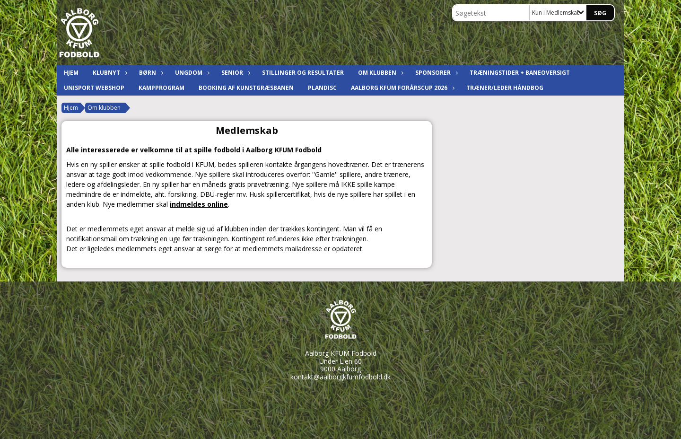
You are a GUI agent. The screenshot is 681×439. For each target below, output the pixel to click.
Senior (234, 73)
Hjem (71, 73)
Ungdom (191, 73)
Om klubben (379, 73)
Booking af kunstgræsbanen (246, 88)
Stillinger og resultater (303, 73)
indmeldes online (199, 204)
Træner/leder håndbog (504, 88)
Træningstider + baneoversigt (520, 73)
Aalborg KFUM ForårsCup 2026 (401, 88)
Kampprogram (161, 88)
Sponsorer (435, 73)
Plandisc (322, 88)
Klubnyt (109, 73)
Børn (150, 73)
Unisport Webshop (94, 88)
